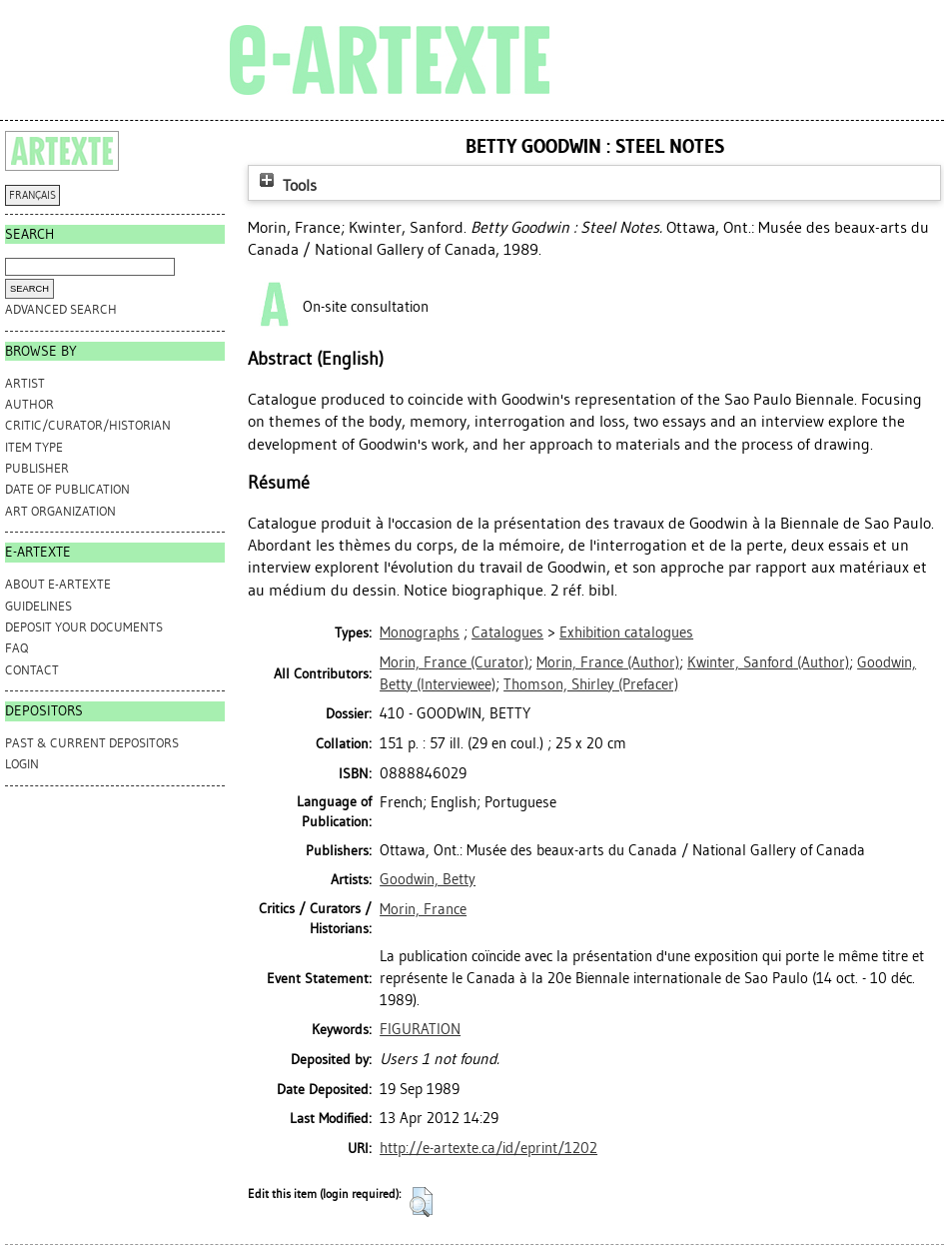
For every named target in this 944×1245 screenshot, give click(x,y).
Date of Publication (67, 489)
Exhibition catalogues (626, 632)
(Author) (607, 662)
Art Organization (60, 511)
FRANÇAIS (32, 195)
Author (29, 404)
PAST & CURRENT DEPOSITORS (92, 742)
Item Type (34, 447)
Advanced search (61, 309)
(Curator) (454, 662)
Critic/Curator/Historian (88, 425)
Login (22, 763)
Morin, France (423, 909)
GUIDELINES (38, 606)
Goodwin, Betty (427, 879)
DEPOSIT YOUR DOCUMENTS (84, 627)
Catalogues (507, 632)
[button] (421, 1202)
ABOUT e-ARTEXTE (58, 584)
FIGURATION (420, 1029)
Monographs (420, 632)
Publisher (37, 468)
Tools (286, 185)
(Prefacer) (590, 684)
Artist (25, 383)
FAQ (16, 647)
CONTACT (32, 669)
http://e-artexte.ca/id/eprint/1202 (488, 1148)
